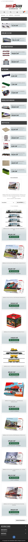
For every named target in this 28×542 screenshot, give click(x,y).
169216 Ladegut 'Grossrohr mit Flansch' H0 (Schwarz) (18, 74)
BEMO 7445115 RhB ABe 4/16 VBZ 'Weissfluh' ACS (18, 38)
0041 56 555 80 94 (9, 1)
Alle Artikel (21, 202)
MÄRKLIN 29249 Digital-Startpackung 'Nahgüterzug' (14, 263)
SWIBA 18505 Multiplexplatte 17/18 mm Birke (18, 161)
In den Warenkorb (14, 236)
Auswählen (8, 202)
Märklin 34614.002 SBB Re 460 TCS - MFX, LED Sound (18, 105)
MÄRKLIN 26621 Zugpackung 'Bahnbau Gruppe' (14, 366)
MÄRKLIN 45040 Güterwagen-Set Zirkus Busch (18, 136)
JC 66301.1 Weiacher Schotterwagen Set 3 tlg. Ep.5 (18, 153)
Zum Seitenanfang (21, 520)
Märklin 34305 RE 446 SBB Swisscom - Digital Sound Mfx (18, 113)
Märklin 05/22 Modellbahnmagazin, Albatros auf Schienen (18, 144)
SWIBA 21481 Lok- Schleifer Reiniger (18, 169)
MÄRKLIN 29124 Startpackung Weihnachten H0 (14, 331)
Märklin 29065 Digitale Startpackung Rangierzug (14, 297)
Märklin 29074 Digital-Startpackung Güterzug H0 (14, 435)
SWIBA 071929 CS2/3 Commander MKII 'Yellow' (18, 91)
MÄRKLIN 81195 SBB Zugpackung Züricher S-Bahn (18, 60)
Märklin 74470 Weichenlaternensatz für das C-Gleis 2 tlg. (18, 24)
